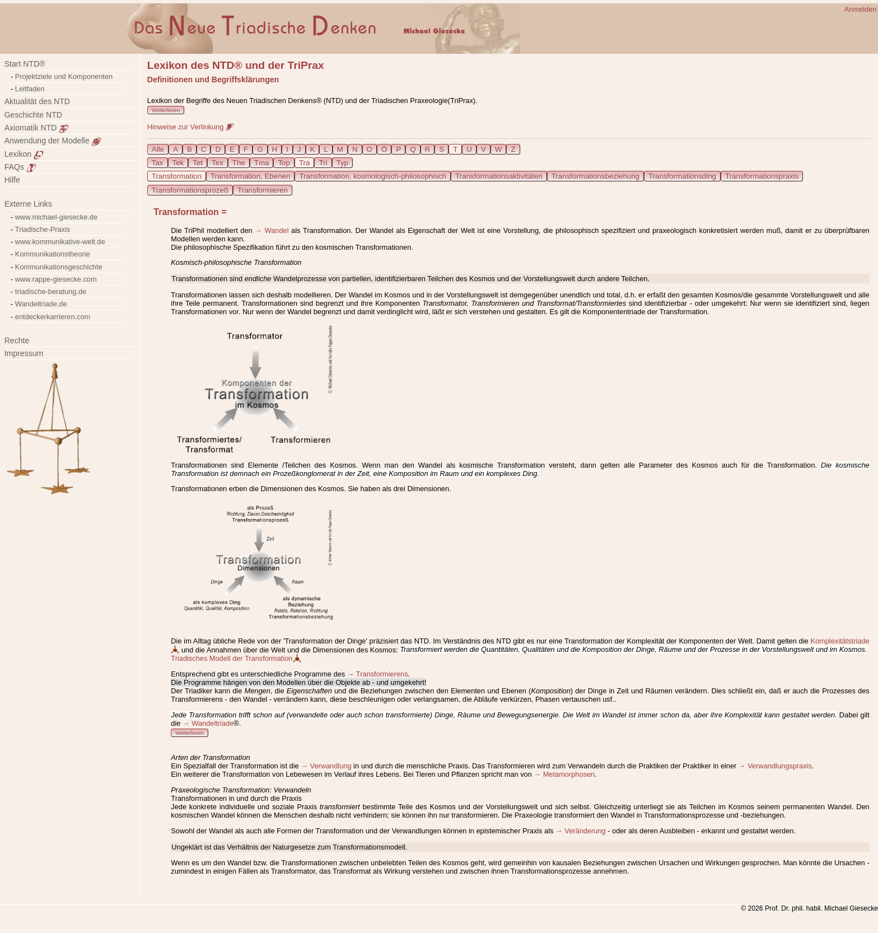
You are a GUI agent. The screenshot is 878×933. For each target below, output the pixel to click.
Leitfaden (30, 89)
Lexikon (24, 154)
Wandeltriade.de (41, 304)
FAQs (20, 166)
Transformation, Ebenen (251, 176)
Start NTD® (24, 63)
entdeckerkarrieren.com (52, 316)
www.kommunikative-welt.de (60, 241)
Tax (158, 162)
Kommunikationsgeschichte (58, 267)
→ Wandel (271, 230)
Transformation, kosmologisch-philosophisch (372, 176)
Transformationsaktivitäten (499, 176)
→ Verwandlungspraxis (775, 766)
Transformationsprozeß (190, 190)
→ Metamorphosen (564, 774)
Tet (198, 162)
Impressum (30, 353)
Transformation (177, 176)
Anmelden (860, 9)
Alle (158, 149)
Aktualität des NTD (37, 101)
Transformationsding (682, 176)
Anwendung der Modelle (53, 140)
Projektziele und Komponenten (64, 76)
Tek (178, 162)
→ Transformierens (377, 674)
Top (284, 162)
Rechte (17, 340)
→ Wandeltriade (208, 723)
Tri (323, 162)
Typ (342, 162)
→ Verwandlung (326, 766)
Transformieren (262, 190)
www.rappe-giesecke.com (56, 279)
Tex (217, 162)
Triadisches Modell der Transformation (236, 658)
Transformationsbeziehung (595, 176)
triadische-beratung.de (50, 291)
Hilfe (12, 179)
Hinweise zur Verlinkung (190, 127)
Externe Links (28, 203)
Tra (304, 162)
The (238, 162)
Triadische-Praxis (42, 229)
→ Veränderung (580, 831)
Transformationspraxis (761, 176)
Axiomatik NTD (36, 127)
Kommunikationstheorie (52, 254)
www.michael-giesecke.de (56, 217)
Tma (261, 162)
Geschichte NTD (33, 114)
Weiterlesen (166, 110)
